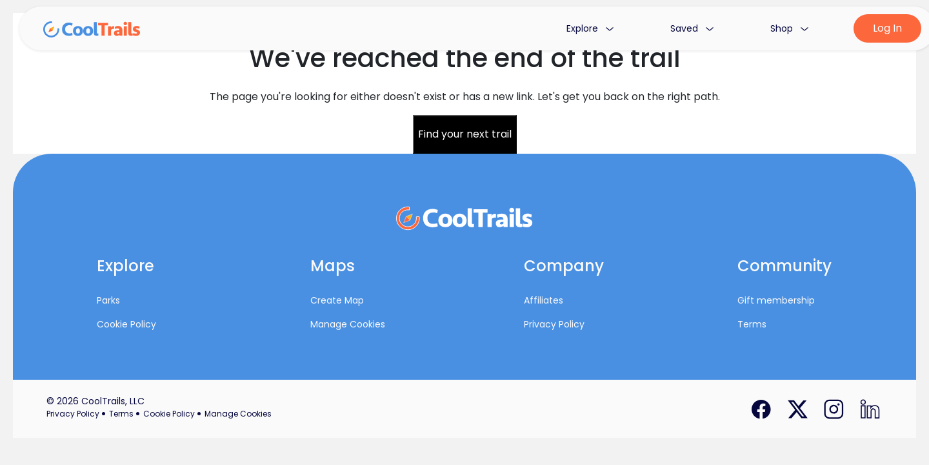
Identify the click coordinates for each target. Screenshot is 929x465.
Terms (751, 324)
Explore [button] (590, 28)
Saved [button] (692, 28)
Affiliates (543, 300)
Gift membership (776, 300)
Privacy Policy (554, 324)
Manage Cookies (347, 324)
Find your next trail (465, 134)
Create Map (337, 300)
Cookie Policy (126, 324)
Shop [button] (789, 28)
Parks (108, 300)
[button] (152, 269)
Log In (887, 28)
